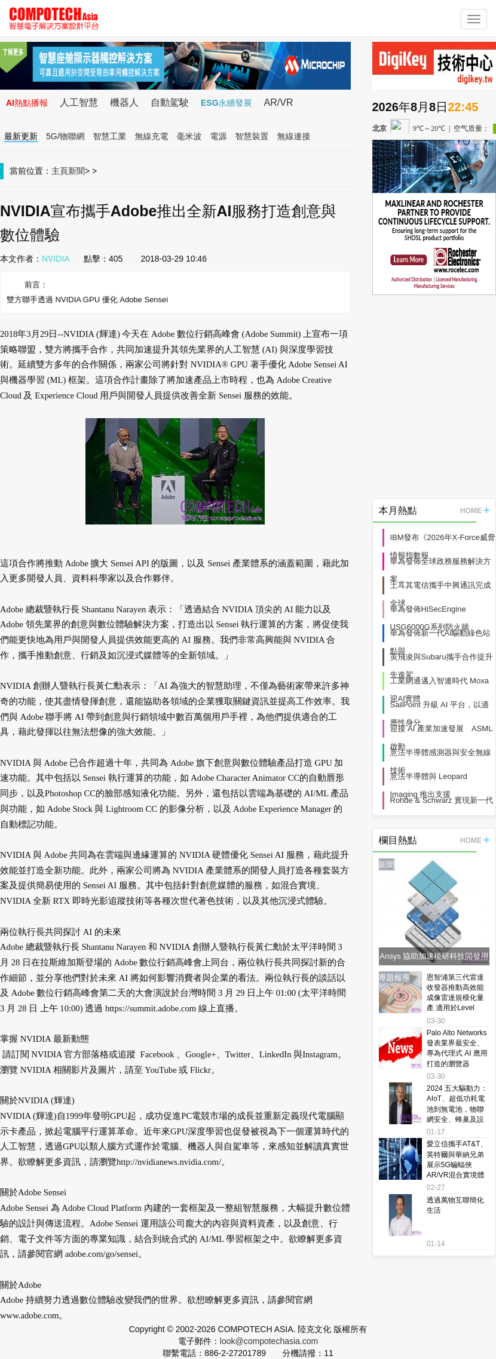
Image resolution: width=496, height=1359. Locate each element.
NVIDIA (56, 258)
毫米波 (189, 136)
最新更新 (21, 136)
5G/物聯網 (65, 136)
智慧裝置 (252, 136)
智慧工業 (110, 136)
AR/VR (278, 102)
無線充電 (152, 136)
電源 (218, 136)
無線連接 (294, 136)
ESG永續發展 (226, 103)
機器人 (124, 102)
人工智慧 (79, 102)
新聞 (76, 171)
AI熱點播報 (27, 103)
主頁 (59, 171)
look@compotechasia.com (269, 1341)
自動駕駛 (170, 102)
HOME (474, 511)
